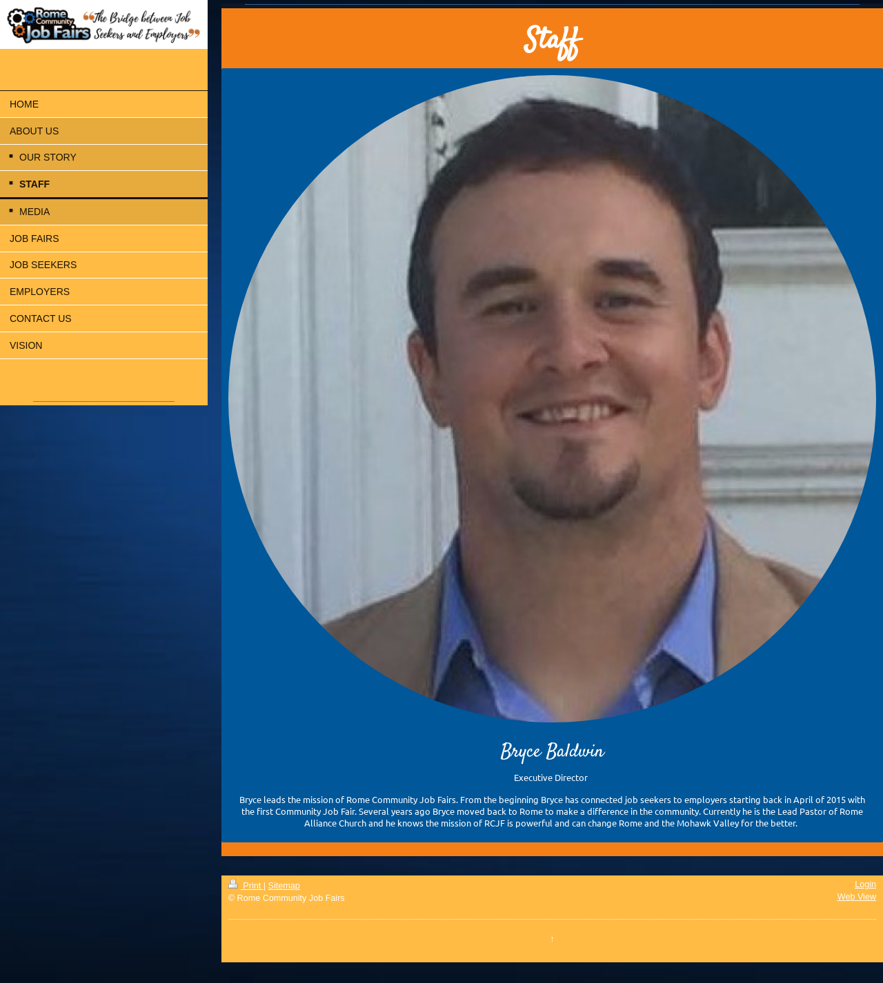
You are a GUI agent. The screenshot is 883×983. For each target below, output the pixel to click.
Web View (856, 897)
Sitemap (284, 886)
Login (865, 884)
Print (246, 886)
